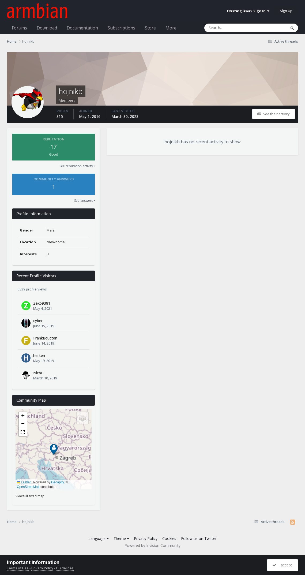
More (170, 28)
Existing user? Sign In (248, 11)
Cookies (169, 538)
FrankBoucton (45, 338)
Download (47, 28)
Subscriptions (121, 28)
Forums (19, 28)
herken (39, 355)
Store (150, 28)
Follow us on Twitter (199, 538)
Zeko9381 (41, 303)
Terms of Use (18, 568)
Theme (121, 538)
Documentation (82, 28)
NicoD (38, 372)
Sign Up (286, 10)
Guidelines (65, 568)
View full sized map (30, 496)
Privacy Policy (145, 538)
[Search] (231, 28)
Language (98, 538)
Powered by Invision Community (152, 545)
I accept (282, 564)
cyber (38, 320)
